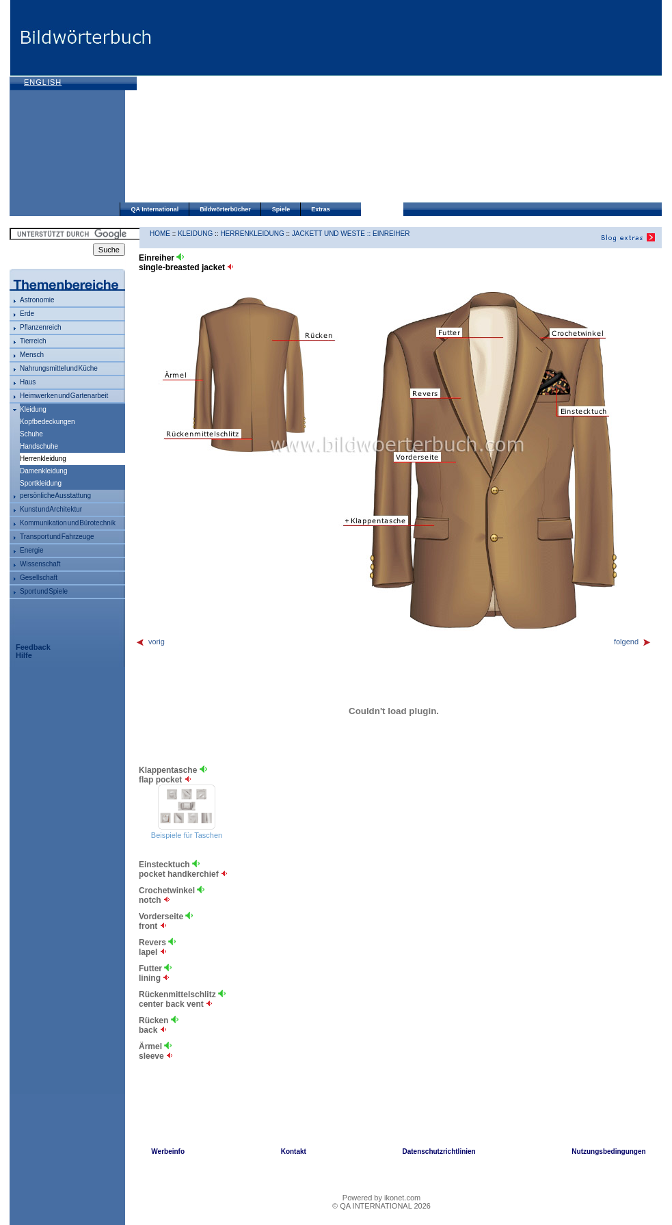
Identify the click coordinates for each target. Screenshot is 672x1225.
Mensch (32, 354)
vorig (150, 641)
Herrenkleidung (252, 233)
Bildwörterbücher (225, 209)
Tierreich (33, 341)
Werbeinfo (168, 1151)
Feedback (33, 647)
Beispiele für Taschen (186, 835)
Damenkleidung (44, 471)
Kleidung (33, 409)
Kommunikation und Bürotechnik (68, 523)
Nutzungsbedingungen (608, 1151)
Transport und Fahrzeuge (57, 536)
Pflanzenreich (41, 327)
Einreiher (391, 233)
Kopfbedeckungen (47, 421)
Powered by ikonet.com (381, 1198)
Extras (320, 209)
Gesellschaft (38, 577)
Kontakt (293, 1151)
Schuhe (31, 434)
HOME (160, 233)
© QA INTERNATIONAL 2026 (381, 1206)
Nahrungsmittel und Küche (59, 368)
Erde (27, 313)
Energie (31, 550)
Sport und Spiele (44, 591)
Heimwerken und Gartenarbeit (64, 395)
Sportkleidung (41, 483)
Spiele (281, 209)
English (43, 82)
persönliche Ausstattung (55, 495)
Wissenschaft (40, 564)
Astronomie (37, 300)
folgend (632, 641)
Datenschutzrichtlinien (438, 1151)
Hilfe (24, 655)
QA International (155, 209)
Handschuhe (39, 446)
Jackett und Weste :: (332, 233)
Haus (28, 382)
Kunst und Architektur (51, 509)
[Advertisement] (306, 102)
